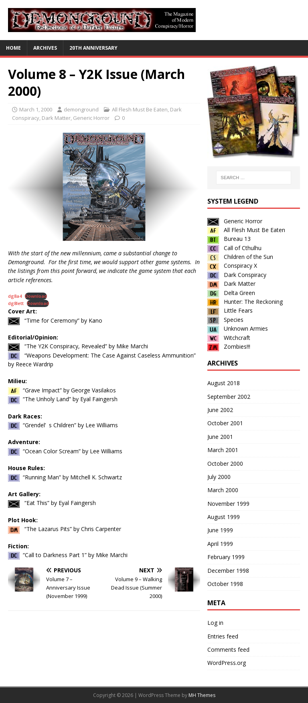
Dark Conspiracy (236, 275)
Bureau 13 (229, 238)
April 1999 (220, 543)
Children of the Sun (240, 257)
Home (13, 47)
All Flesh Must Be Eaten (140, 109)
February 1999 (226, 557)
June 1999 (220, 530)
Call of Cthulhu (234, 248)
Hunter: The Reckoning (245, 301)
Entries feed (222, 636)
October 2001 (225, 423)
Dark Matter (56, 117)
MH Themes (201, 695)
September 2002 (228, 396)
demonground (81, 109)
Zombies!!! (228, 346)
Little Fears (230, 310)
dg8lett (16, 303)
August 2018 (223, 383)
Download (36, 296)
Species (225, 319)
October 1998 (225, 584)
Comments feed (228, 649)
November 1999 (228, 503)
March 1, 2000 (35, 109)
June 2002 (220, 410)
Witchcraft (228, 337)
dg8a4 (15, 296)
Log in (215, 622)
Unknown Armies (237, 328)
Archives (45, 47)
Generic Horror (91, 117)
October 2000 (225, 463)
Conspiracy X (232, 265)
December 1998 (228, 570)
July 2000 (219, 477)
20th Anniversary (93, 47)
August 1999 (223, 517)
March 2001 (222, 450)
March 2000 (222, 490)
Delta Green (231, 293)
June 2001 (220, 436)
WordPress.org (226, 663)
